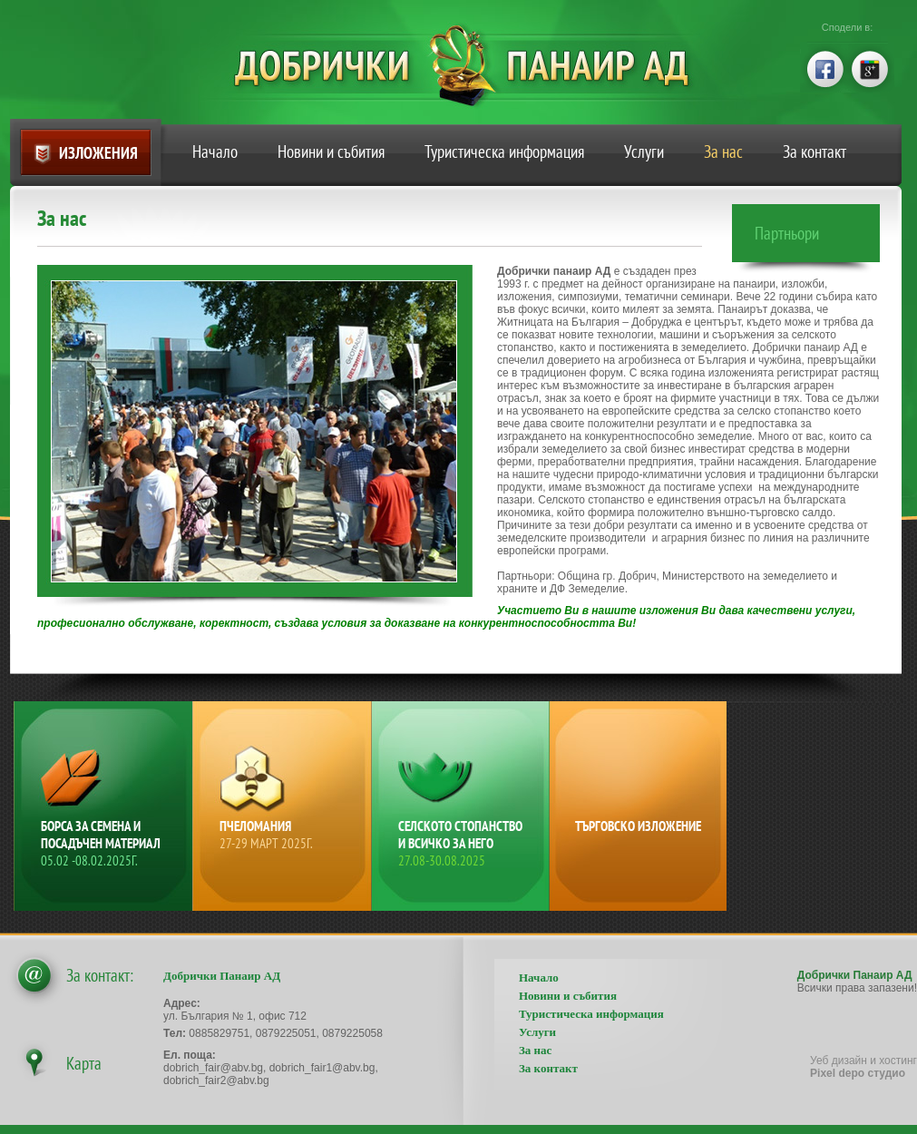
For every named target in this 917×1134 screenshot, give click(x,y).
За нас (723, 151)
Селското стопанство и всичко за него (462, 843)
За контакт (814, 151)
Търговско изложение (638, 826)
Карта (84, 1063)
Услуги (644, 151)
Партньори (787, 233)
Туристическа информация (504, 151)
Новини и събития (331, 151)
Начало (215, 151)
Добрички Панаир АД (475, 66)
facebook (823, 67)
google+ (870, 67)
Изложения (98, 152)
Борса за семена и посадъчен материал (105, 843)
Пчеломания (283, 834)
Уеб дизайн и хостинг (863, 1067)
